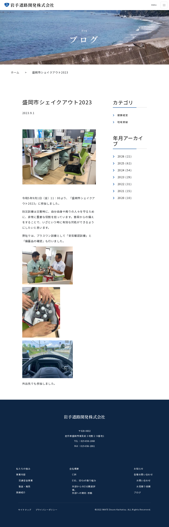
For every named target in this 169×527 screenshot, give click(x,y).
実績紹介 (21, 492)
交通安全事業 (26, 480)
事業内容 (21, 474)
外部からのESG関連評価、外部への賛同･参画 (83, 489)
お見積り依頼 (143, 486)
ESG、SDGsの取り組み (84, 480)
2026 (121, 156)
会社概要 (74, 468)
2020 (121, 198)
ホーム (15, 72)
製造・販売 (25, 486)
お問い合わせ (143, 480)
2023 (121, 177)
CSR (74, 474)
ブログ (137, 492)
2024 (121, 170)
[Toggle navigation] (164, 5)
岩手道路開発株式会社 (31, 5)
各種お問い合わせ (143, 474)
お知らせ (138, 468)
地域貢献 (122, 122)
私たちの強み (23, 468)
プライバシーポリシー (46, 509)
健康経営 (122, 115)
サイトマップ (24, 509)
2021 (121, 191)
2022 (121, 184)
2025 (121, 163)
